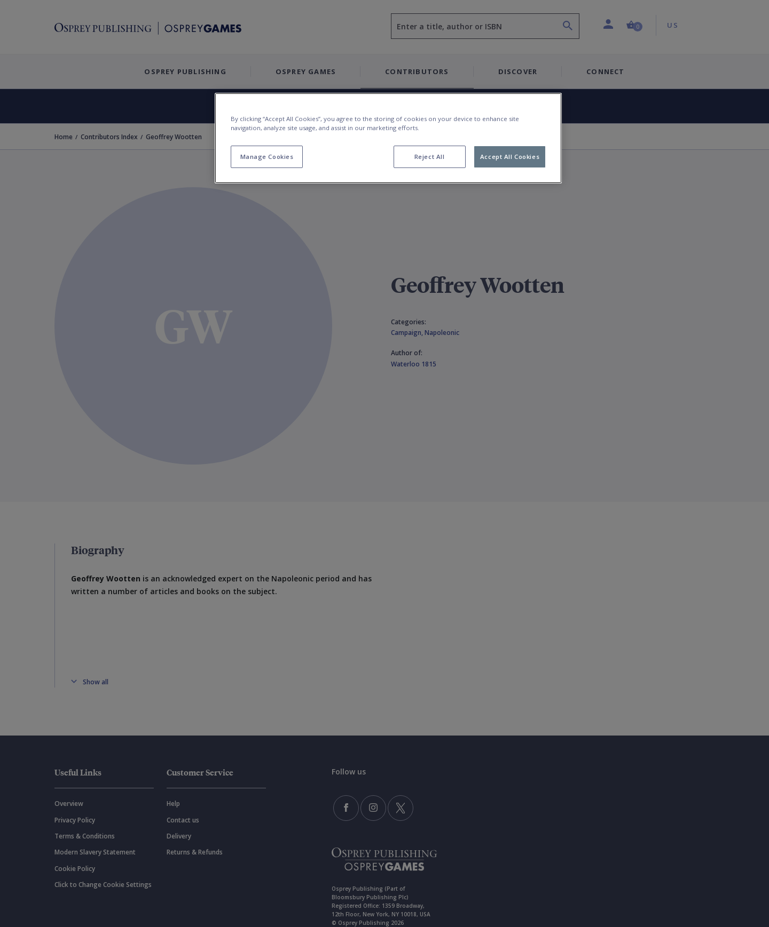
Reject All (429, 157)
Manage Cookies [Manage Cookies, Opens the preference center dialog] (267, 157)
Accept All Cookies (509, 157)
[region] (388, 138)
